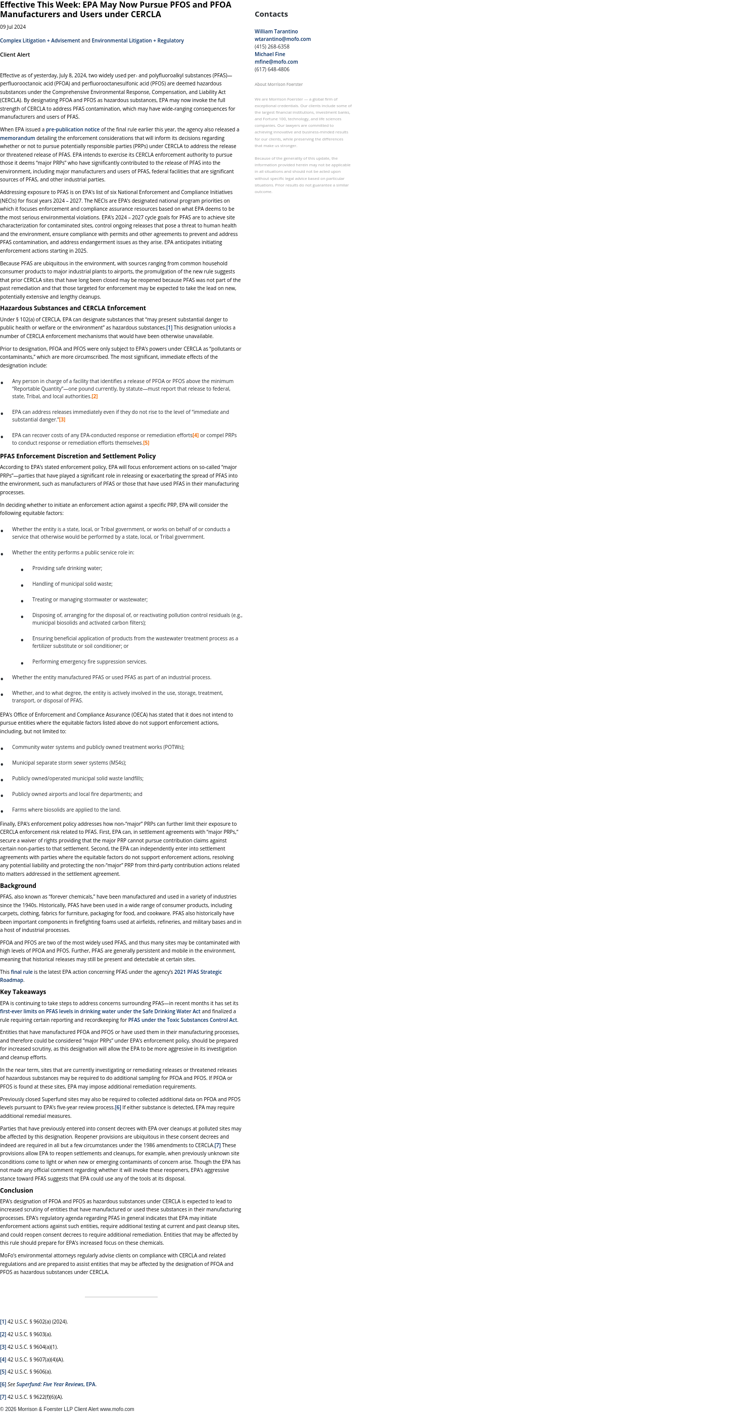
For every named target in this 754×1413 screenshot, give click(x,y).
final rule (22, 971)
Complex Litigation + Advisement (40, 40)
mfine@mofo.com (276, 61)
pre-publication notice (73, 129)
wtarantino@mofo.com (283, 38)
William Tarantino (276, 31)
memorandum (17, 138)
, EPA (56, 1384)
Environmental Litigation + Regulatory (138, 40)
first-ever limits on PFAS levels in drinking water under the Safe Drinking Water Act (100, 1011)
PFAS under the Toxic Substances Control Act (182, 1019)
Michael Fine (270, 54)
